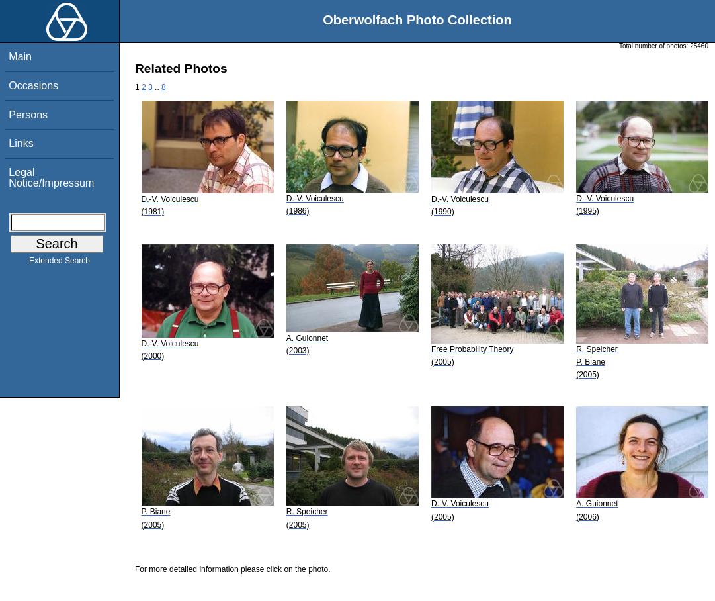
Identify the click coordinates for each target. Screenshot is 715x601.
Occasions (33, 85)
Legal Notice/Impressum (51, 178)
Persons (28, 114)
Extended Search (59, 263)
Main (20, 56)
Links (21, 143)
